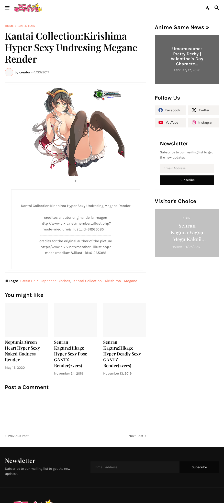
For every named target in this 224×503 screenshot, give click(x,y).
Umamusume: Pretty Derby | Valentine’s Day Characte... (187, 56)
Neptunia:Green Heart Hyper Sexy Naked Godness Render (22, 351)
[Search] (217, 8)
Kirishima (113, 281)
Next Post (136, 436)
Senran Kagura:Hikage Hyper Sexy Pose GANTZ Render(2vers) (70, 353)
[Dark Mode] (208, 8)
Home (9, 25)
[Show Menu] (6, 8)
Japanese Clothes (55, 281)
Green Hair (26, 25)
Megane (130, 281)
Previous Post (18, 436)
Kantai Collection (87, 281)
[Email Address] (187, 168)
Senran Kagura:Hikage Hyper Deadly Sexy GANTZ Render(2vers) (122, 353)
